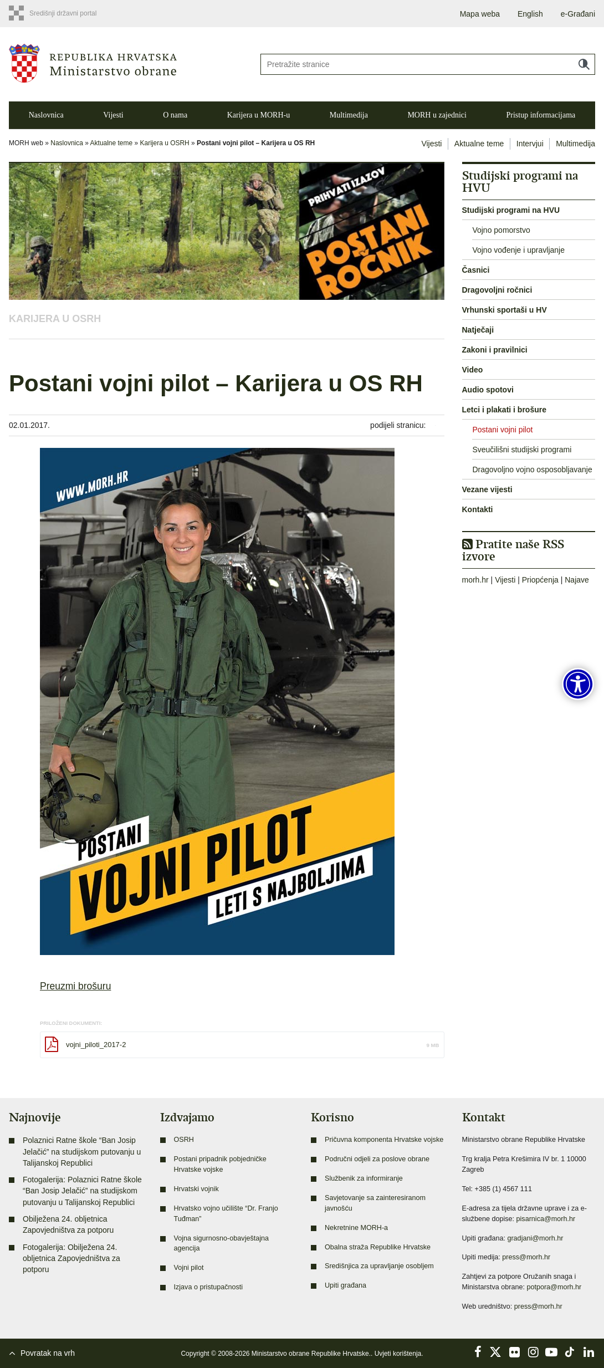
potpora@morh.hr (553, 1287)
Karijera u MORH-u (258, 115)
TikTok (570, 1352)
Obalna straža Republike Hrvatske (378, 1247)
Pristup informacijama (540, 115)
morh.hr (475, 579)
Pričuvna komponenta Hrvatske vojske (384, 1140)
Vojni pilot (189, 1268)
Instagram (533, 1352)
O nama (175, 115)
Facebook (477, 1352)
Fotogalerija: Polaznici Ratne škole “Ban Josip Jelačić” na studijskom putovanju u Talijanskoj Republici (82, 1191)
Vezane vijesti (487, 489)
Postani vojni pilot (502, 429)
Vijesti (113, 115)
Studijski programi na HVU (511, 210)
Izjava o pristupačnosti (208, 1287)
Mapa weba (480, 13)
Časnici (476, 270)
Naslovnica (46, 115)
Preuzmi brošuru (75, 986)
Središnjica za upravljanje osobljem (379, 1266)
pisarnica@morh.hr (546, 1219)
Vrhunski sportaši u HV (504, 309)
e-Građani (578, 13)
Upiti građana (345, 1285)
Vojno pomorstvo (501, 230)
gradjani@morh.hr (535, 1238)
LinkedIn (588, 1352)
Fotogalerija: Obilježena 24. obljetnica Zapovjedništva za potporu (71, 1258)
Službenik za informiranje (364, 1178)
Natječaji (478, 329)
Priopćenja (540, 579)
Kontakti (477, 509)
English (530, 13)
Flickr (514, 1352)
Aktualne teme (111, 143)
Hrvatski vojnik (196, 1189)
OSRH (184, 1140)
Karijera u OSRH (165, 143)
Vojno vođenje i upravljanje (518, 250)
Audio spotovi (488, 389)
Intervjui (530, 143)
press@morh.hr (526, 1257)
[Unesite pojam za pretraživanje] (427, 64)
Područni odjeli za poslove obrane (377, 1159)
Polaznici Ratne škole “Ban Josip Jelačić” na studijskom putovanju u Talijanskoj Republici (82, 1151)
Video (472, 369)
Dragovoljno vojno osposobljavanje (532, 469)
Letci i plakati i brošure (504, 409)
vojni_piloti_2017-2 (96, 1044)
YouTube (551, 1352)
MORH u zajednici (437, 115)
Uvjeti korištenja (398, 1353)
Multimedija (349, 115)
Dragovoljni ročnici (497, 289)
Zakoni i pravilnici (495, 349)
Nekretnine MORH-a (356, 1228)
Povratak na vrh (48, 1353)
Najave (577, 579)
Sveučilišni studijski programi (521, 449)
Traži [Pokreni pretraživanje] (584, 64)
